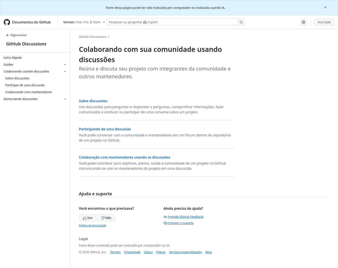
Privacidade (132, 252)
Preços (161, 252)
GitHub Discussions (26, 44)
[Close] (325, 7)
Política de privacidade (92, 225)
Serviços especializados (185, 252)
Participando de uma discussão (105, 129)
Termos (115, 252)
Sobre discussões (93, 101)
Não (106, 218)
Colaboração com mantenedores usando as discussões (124, 157)
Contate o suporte (179, 223)
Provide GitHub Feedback (184, 217)
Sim (87, 218)
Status (148, 252)
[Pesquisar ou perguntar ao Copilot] (176, 22)
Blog (208, 252)
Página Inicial (16, 35)
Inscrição (324, 22)
